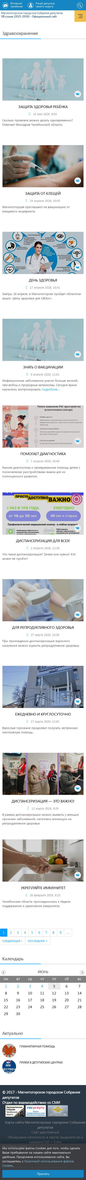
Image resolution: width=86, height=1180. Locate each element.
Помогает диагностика (43, 453)
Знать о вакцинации (43, 367)
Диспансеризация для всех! (43, 540)
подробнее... (51, 389)
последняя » (37, 940)
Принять (43, 1174)
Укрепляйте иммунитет (43, 887)
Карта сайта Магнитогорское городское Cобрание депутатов (45, 1124)
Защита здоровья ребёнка (43, 106)
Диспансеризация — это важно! (43, 801)
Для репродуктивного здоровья (43, 627)
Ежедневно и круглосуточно (43, 714)
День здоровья (43, 280)
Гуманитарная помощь (37, 1046)
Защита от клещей (43, 193)
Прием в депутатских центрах (41, 1062)
